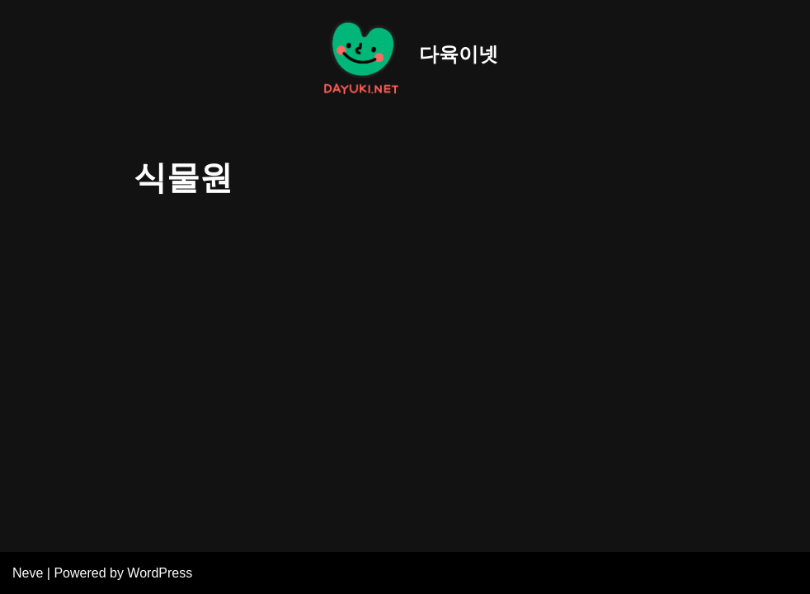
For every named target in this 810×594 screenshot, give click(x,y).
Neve (27, 573)
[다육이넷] (405, 55)
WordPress (159, 573)
